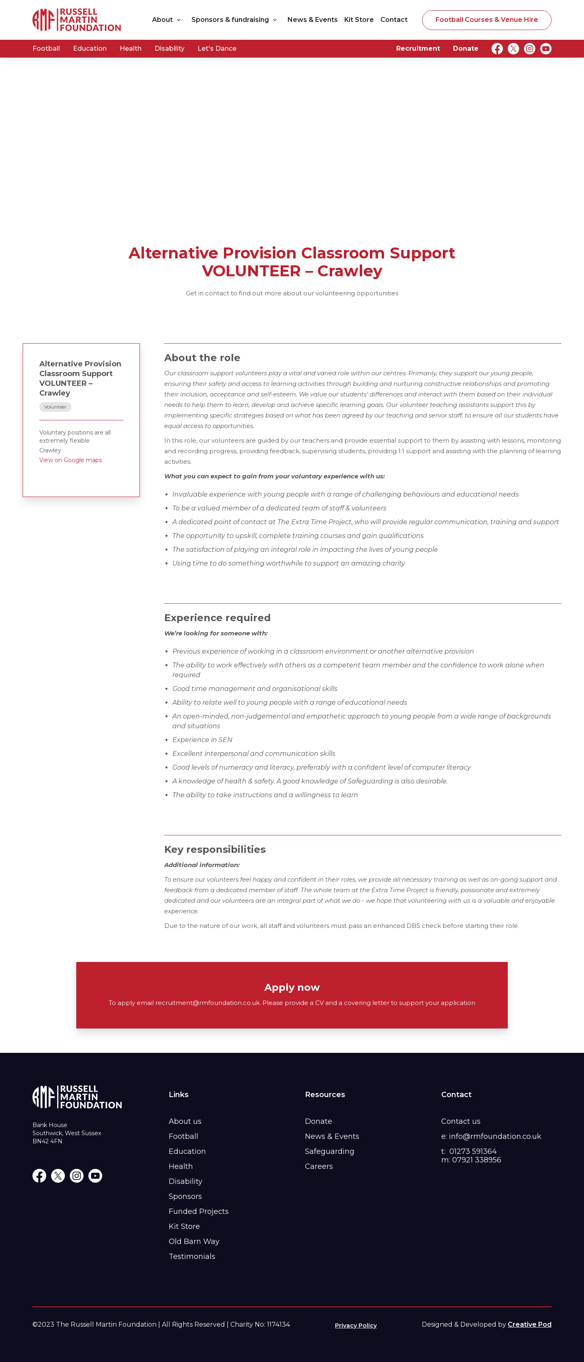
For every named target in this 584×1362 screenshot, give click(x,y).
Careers (319, 1166)
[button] (168, 20)
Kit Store (359, 20)
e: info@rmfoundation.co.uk (491, 1136)
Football (46, 48)
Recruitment (418, 48)
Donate (466, 48)
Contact (394, 20)
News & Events (313, 20)
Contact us (461, 1121)
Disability (170, 48)
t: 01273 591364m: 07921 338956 (471, 1155)
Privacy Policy (356, 1325)
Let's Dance (217, 48)
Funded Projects (199, 1211)
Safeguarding (329, 1151)
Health (131, 48)
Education (90, 48)
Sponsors (185, 1196)
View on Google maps (70, 460)
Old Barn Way (194, 1241)
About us (185, 1121)
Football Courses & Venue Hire (487, 20)
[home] (77, 19)
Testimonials (192, 1256)
